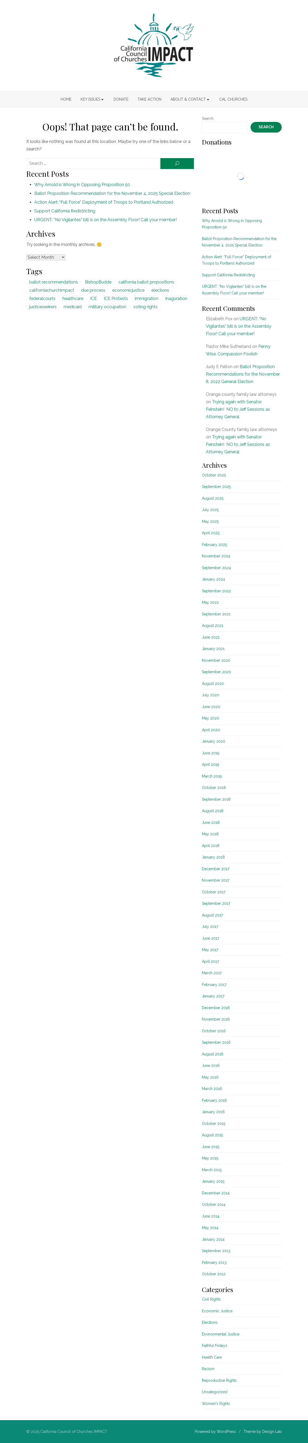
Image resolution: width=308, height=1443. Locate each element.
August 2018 (212, 811)
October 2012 (214, 1274)
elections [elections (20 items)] (160, 290)
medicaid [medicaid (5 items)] (73, 306)
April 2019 (210, 764)
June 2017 (210, 938)
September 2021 (216, 614)
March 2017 (212, 973)
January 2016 (213, 1112)
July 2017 (210, 926)
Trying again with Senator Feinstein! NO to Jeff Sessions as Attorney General (238, 409)
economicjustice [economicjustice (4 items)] (128, 290)
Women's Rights (216, 1403)
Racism (208, 1369)
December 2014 (216, 1193)
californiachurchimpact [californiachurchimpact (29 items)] (51, 290)
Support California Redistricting (64, 210)
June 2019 (210, 753)
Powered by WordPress (215, 1431)
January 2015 (213, 1181)
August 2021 (212, 625)
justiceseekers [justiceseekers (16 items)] (43, 306)
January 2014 (213, 1239)
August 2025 (212, 498)
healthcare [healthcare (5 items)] (73, 298)
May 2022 (210, 602)
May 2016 (210, 1077)
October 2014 (214, 1204)
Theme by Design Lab (262, 1431)
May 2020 (210, 718)
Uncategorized (214, 1392)
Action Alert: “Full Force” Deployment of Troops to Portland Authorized (103, 202)
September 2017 (216, 903)
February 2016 (214, 1100)
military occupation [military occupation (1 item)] (107, 306)
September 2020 (216, 672)
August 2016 (212, 1054)
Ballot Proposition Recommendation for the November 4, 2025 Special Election (112, 193)
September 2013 (216, 1251)
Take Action (149, 99)
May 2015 (210, 1158)
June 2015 (210, 1147)
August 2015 (212, 1135)
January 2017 (213, 996)
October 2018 (214, 788)
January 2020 (213, 741)
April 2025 (210, 533)
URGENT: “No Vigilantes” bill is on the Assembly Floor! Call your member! (105, 219)
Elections (210, 1322)
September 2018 (216, 799)
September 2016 (216, 1042)
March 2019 (212, 776)
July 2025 (210, 510)
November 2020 (216, 660)
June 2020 (211, 707)
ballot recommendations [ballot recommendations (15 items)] (53, 282)
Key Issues (90, 99)
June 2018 (211, 822)
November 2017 (215, 880)
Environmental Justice (220, 1334)
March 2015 (212, 1170)
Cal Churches (233, 99)
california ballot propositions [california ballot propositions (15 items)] (146, 282)
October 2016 (214, 1031)
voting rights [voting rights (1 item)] (145, 306)
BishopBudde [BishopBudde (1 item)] (98, 282)
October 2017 (213, 892)
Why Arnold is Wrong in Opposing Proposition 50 (82, 184)
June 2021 (210, 637)
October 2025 (214, 475)
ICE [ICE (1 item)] (93, 298)
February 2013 (214, 1262)
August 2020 (213, 683)
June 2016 (211, 1065)
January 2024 (213, 579)
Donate (121, 99)
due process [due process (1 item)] (93, 290)
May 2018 (210, 834)
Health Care (212, 1357)
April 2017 (210, 961)
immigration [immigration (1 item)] (146, 298)
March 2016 (212, 1089)
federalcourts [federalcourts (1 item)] (42, 298)
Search (208, 118)
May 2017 (210, 950)
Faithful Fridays (214, 1345)
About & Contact (188, 99)
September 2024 (216, 568)
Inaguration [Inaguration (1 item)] (176, 298)
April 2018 (210, 846)
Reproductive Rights (219, 1380)
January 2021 (213, 649)
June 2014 (210, 1216)
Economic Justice (217, 1311)
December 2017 (215, 869)
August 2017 (212, 915)
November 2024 (216, 556)
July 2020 (210, 695)
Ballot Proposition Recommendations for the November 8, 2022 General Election (243, 374)
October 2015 (213, 1123)
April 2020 (211, 730)
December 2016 (216, 1008)
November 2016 (216, 1019)
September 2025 (216, 486)
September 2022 (216, 591)
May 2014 (210, 1228)
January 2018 (213, 857)
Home (66, 99)
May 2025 (210, 521)
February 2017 (214, 984)
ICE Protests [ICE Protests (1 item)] (116, 298)
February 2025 (214, 544)
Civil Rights (211, 1299)
